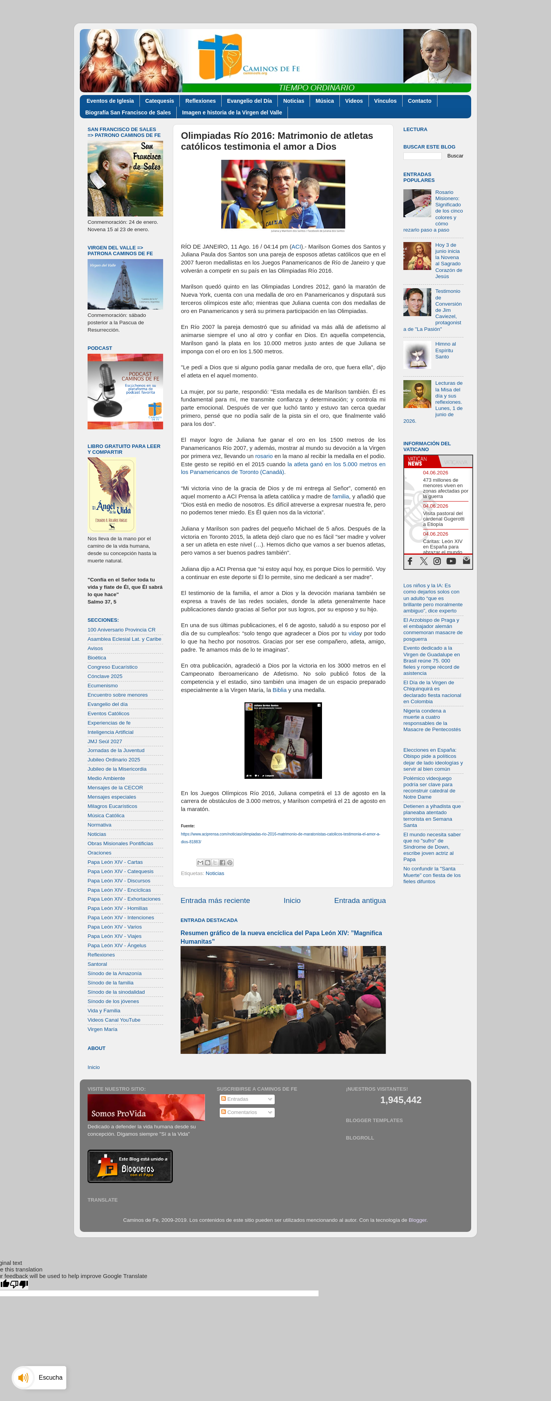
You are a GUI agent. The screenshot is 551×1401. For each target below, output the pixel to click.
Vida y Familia (104, 1011)
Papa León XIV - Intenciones (121, 917)
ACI (296, 247)
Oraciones (100, 853)
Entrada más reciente (215, 900)
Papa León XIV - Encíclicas (119, 890)
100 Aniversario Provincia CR (122, 630)
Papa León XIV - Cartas (115, 862)
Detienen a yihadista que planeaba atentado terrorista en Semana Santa (432, 815)
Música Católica (106, 815)
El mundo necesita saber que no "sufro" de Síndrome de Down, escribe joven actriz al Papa (432, 847)
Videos (354, 101)
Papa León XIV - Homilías (118, 908)
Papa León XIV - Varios (115, 927)
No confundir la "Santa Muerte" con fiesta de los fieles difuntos (432, 875)
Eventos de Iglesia (110, 101)
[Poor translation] (19, 1284)
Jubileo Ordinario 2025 (114, 760)
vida (354, 633)
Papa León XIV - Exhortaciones (124, 899)
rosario (264, 456)
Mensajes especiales (112, 797)
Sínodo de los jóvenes (113, 1001)
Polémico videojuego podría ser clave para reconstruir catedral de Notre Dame (429, 787)
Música (324, 101)
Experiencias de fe (109, 723)
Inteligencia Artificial (111, 732)
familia (340, 496)
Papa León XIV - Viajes (114, 936)
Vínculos (385, 101)
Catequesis (159, 101)
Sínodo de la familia (111, 983)
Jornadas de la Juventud (116, 750)
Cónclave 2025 (105, 676)
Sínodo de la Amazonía (115, 973)
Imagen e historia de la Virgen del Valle (232, 112)
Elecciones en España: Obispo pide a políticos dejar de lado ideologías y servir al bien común (433, 759)
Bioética (97, 658)
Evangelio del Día (249, 101)
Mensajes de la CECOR (115, 787)
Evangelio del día (108, 704)
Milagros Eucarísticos (112, 806)
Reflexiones (200, 101)
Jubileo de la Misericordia (117, 769)
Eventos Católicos (108, 713)
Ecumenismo (103, 685)
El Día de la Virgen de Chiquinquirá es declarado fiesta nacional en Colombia (432, 692)
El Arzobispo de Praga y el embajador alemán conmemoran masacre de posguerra (433, 629)
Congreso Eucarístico (113, 667)
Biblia (280, 690)
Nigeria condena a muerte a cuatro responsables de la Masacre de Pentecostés (432, 720)
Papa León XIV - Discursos (119, 881)
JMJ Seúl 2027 (105, 741)
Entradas (234, 1099)
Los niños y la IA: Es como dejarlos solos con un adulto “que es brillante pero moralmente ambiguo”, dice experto (433, 598)
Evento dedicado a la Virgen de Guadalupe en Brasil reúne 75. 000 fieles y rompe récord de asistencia (431, 660)
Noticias (293, 101)
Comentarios (239, 1112)
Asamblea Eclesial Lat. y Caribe (125, 639)
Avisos (95, 648)
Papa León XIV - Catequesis (120, 871)
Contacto (420, 101)
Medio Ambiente (106, 778)
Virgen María (102, 1029)
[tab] (421, 461)
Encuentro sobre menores (118, 695)
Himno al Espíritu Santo (445, 350)
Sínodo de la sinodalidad (116, 992)
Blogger (418, 1220)
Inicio (292, 900)
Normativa (100, 825)
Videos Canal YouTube (114, 1020)
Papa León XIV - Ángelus (117, 945)
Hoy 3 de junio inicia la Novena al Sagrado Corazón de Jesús (448, 260)
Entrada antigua (360, 900)
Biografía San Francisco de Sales (128, 112)
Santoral (97, 964)
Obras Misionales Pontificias (120, 843)
